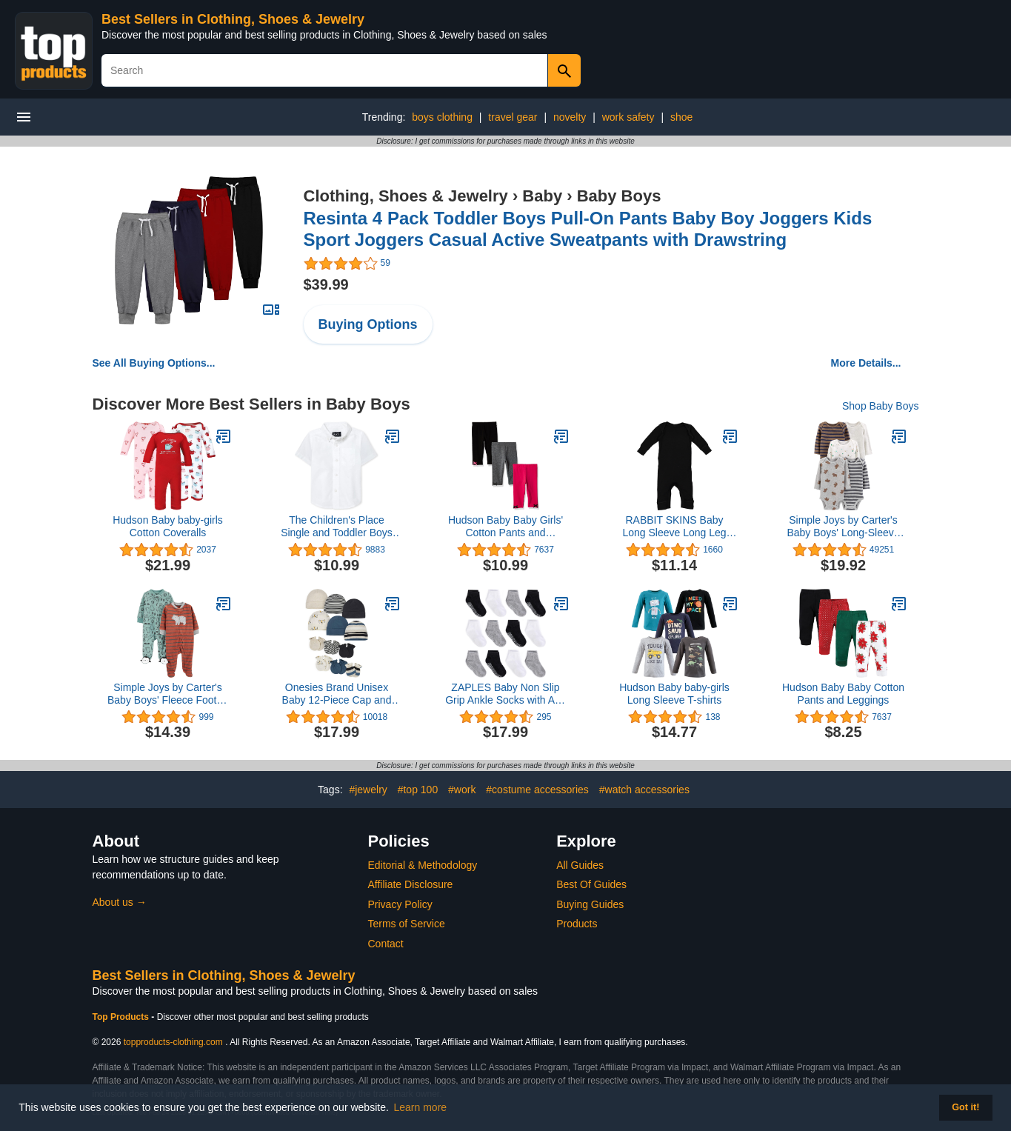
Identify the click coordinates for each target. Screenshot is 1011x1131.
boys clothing (442, 117)
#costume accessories (537, 789)
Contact (386, 944)
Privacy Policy (400, 904)
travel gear (512, 117)
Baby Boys (619, 196)
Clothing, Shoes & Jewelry (406, 196)
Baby (542, 196)
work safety (628, 117)
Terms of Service (406, 924)
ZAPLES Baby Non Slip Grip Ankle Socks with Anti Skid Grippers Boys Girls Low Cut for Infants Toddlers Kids (505, 694)
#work (462, 789)
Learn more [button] (420, 1107)
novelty (569, 117)
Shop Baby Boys (880, 406)
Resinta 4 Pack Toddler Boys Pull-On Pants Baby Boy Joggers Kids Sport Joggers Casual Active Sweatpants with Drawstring (588, 229)
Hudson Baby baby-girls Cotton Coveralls (168, 526)
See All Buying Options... (154, 363)
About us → (120, 902)
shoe (681, 117)
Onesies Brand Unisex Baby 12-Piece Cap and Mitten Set (337, 694)
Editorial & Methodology (423, 865)
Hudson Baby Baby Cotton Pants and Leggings (843, 693)
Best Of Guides (591, 884)
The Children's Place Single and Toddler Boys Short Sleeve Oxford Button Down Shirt (337, 526)
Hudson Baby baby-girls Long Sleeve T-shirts (674, 693)
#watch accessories (644, 789)
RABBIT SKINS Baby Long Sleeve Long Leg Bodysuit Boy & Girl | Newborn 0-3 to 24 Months (674, 526)
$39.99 (326, 284)
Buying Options (368, 324)
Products (576, 924)
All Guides (580, 865)
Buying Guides (590, 904)
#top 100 (418, 789)
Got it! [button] (965, 1107)
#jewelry (368, 789)
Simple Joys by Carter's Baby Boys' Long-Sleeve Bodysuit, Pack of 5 (843, 526)
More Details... (866, 363)
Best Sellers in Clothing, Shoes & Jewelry (232, 19)
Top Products (122, 1017)
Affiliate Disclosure (410, 884)
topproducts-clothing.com (173, 1042)
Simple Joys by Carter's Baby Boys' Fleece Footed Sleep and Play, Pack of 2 (167, 694)
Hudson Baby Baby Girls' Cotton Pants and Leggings (505, 526)
